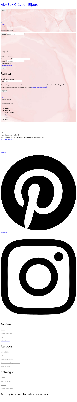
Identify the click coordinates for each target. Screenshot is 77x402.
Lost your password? (6, 65)
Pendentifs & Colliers (7, 388)
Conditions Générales (7, 359)
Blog (2, 355)
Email (2, 81)
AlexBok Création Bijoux (19, 4)
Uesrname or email (6, 59)
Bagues (3, 377)
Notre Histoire (5, 352)
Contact (3, 330)
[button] (38, 22)
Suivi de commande (6, 333)
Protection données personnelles (10, 363)
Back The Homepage (6, 139)
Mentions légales (5, 366)
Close (2, 24)
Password (3, 61)
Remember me (7, 63)
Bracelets (3, 385)
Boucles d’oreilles (6, 381)
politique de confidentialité (39, 87)
